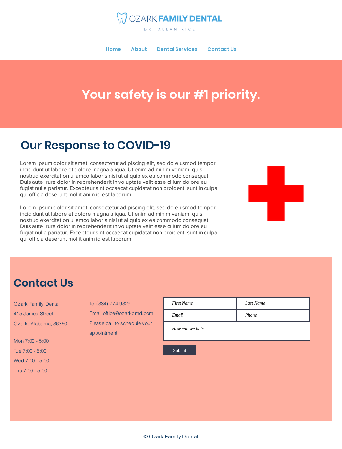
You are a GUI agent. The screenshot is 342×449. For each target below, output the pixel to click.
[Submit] (179, 350)
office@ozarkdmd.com (128, 313)
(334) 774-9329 (113, 303)
